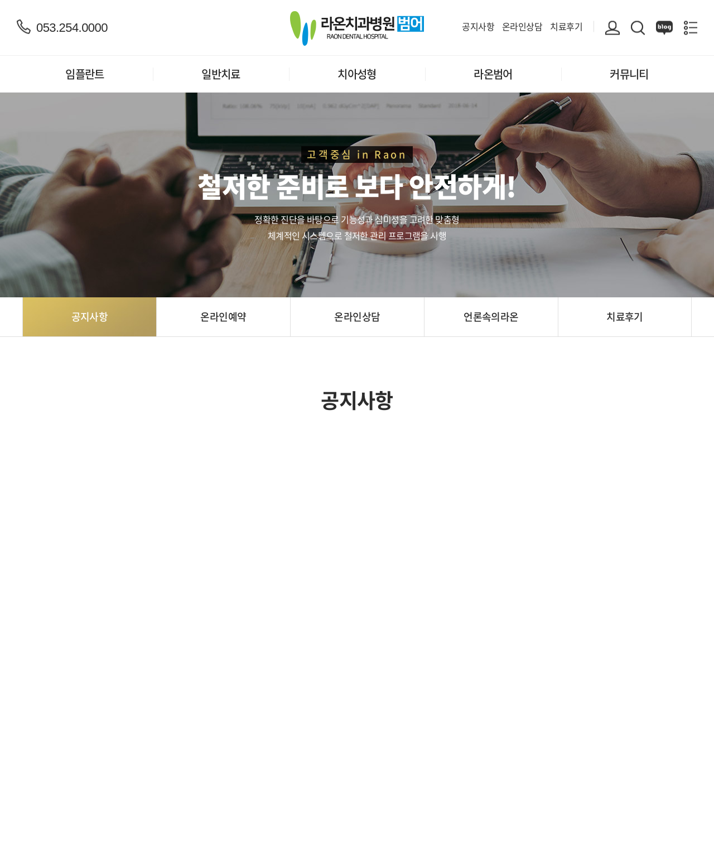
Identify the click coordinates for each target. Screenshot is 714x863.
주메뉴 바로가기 (0, 0)
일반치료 (220, 74)
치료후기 (566, 26)
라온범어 (493, 74)
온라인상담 (522, 26)
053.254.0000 (72, 27)
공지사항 (478, 26)
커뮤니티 (629, 74)
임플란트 (84, 74)
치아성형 (357, 74)
